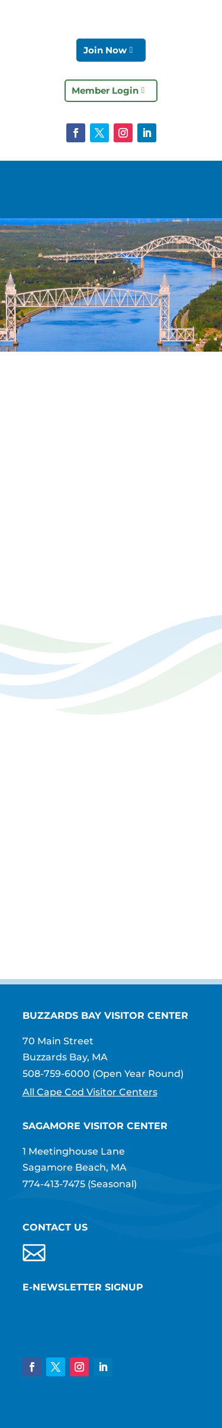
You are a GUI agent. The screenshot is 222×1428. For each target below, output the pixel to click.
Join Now (105, 50)
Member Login (105, 90)
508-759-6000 (56, 1073)
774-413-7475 (53, 1184)
